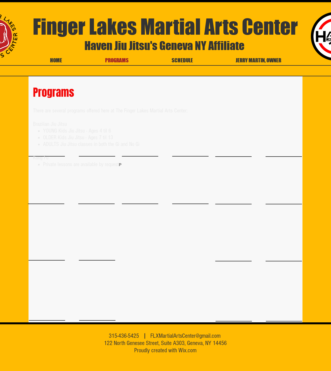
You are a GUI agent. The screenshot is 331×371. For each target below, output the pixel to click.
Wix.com (187, 350)
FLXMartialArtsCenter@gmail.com (185, 335)
